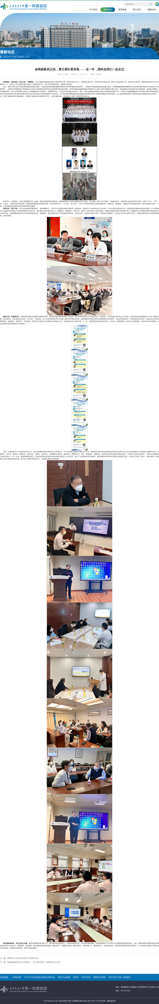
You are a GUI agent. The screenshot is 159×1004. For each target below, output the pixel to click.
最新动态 (108, 9)
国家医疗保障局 (99, 977)
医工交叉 (137, 9)
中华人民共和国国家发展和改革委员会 (39, 977)
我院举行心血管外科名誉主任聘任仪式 (22, 958)
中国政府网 (16, 977)
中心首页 (93, 9)
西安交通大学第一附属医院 (119, 977)
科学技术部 (85, 977)
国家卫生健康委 (64, 977)
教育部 (76, 977)
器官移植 (122, 9)
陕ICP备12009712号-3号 (89, 1001)
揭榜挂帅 (152, 9)
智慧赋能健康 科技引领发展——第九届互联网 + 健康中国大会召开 (34, 962)
